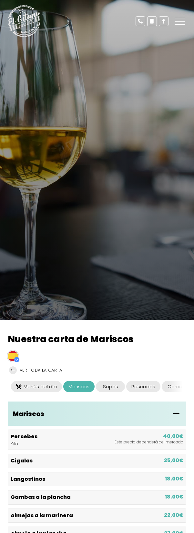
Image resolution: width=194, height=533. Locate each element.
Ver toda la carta (35, 370)
